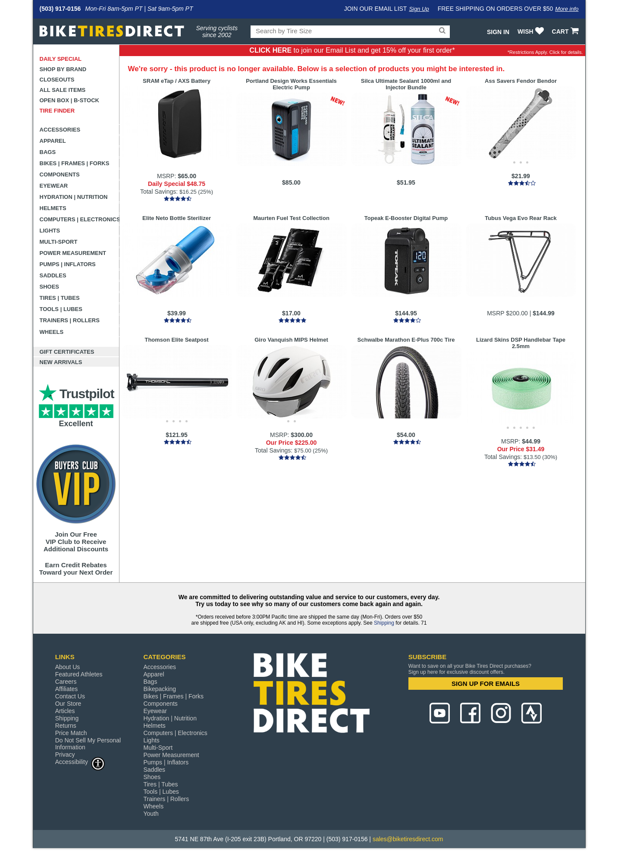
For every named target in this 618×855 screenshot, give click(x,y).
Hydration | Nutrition (74, 197)
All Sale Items (63, 90)
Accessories (60, 129)
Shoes (50, 286)
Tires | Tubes (60, 298)
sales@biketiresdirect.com (408, 839)
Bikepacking (159, 688)
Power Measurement (73, 253)
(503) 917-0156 (60, 8)
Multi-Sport (59, 242)
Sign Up (419, 9)
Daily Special (61, 59)
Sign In (498, 31)
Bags (48, 152)
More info (566, 9)
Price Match (71, 732)
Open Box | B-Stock (69, 100)
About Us (67, 666)
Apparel (53, 141)
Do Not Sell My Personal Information (88, 744)
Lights (50, 230)
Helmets (53, 208)
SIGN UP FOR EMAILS (486, 683)
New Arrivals (61, 362)
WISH (532, 31)
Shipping (384, 623)
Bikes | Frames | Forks (75, 163)
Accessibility (80, 761)
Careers (66, 681)
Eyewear (54, 185)
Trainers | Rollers (70, 320)
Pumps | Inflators (68, 264)
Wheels (52, 332)
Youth (150, 813)
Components (60, 174)
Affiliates (66, 688)
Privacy (65, 754)
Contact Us (70, 696)
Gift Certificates (67, 352)
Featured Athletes (79, 674)
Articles (65, 710)
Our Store (68, 703)
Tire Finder (57, 110)
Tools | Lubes (61, 309)
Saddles (53, 275)
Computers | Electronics (79, 219)
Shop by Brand (63, 69)
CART (566, 31)
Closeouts (57, 79)
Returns (65, 725)
